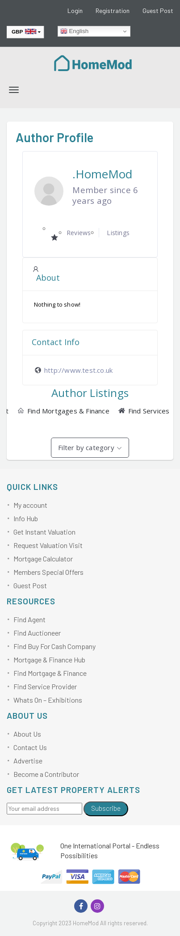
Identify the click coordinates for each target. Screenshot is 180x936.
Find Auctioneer (37, 632)
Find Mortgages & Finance (63, 410)
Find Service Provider (45, 686)
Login (75, 10)
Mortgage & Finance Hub (49, 659)
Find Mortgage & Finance (50, 673)
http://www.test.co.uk (78, 370)
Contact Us (30, 747)
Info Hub (25, 518)
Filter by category (86, 447)
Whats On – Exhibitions (47, 700)
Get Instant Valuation (44, 531)
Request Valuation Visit (48, 545)
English (74, 31)
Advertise (27, 760)
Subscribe (106, 808)
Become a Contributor (46, 774)
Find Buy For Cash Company (54, 646)
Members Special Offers (48, 572)
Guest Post (157, 10)
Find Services (144, 410)
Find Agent (29, 619)
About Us (27, 733)
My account (30, 505)
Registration (113, 10)
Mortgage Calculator (43, 558)
